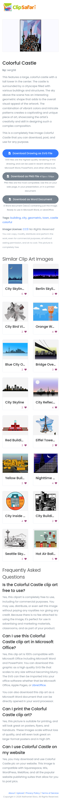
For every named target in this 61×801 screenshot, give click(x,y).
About (12, 793)
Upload (20, 793)
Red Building (15, 440)
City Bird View (16, 326)
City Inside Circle (19, 516)
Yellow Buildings (18, 478)
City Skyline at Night (21, 288)
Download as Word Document (30, 199)
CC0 (26, 229)
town (46, 218)
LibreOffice (39, 685)
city (24, 218)
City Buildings (47, 516)
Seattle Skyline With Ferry (25, 553)
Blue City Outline (18, 364)
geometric (34, 218)
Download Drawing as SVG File (30, 153)
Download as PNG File (30, 176)
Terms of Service (50, 793)
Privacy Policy (33, 793)
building (15, 218)
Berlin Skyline (46, 288)
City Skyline (14, 402)
